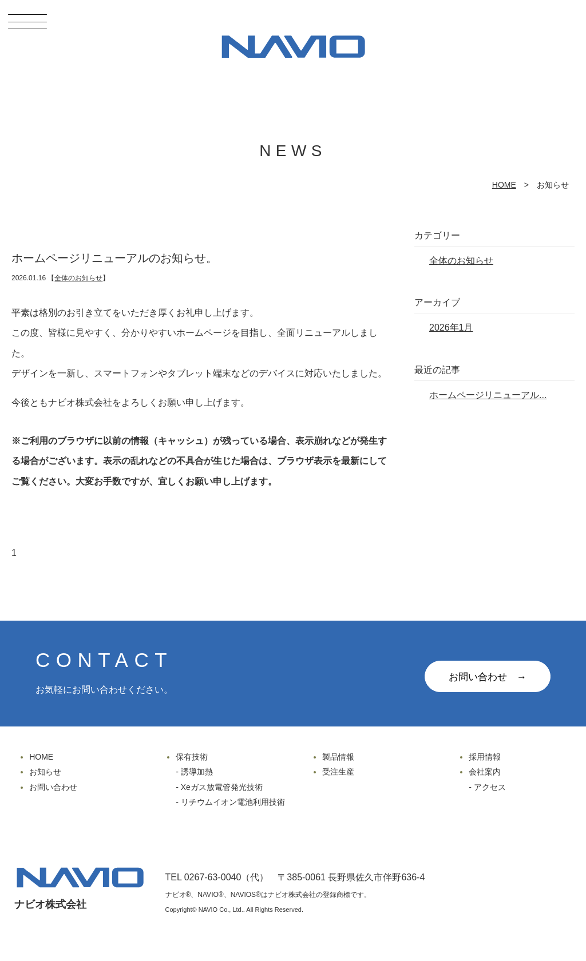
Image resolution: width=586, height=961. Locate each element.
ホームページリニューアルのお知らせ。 (114, 258)
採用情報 (485, 756)
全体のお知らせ (78, 278)
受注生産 (338, 771)
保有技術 (192, 756)
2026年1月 (451, 327)
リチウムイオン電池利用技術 (233, 802)
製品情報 (338, 756)
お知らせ (45, 771)
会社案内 (485, 771)
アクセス (490, 787)
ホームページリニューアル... (488, 395)
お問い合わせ (53, 787)
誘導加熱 (197, 771)
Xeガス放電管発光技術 (222, 787)
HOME (504, 184)
